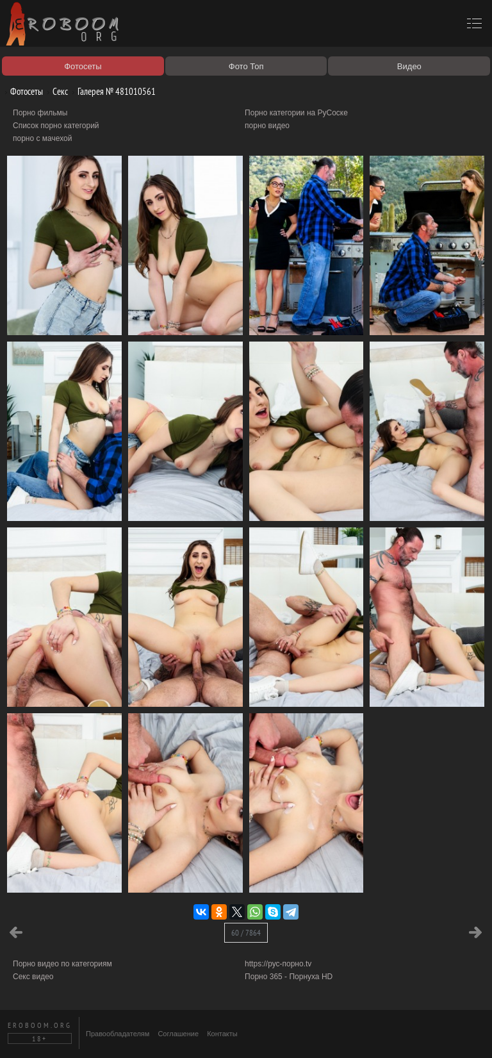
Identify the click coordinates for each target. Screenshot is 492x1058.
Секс (55, 91)
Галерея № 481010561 (112, 91)
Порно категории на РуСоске (296, 112)
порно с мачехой (42, 138)
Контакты (222, 1033)
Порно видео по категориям (62, 963)
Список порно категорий (56, 125)
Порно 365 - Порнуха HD (288, 976)
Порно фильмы (40, 112)
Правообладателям (117, 1033)
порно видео (267, 125)
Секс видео (33, 976)
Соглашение (178, 1033)
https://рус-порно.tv (278, 963)
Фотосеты (22, 91)
